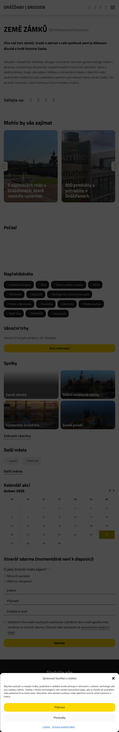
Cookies (46, 727)
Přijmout (59, 707)
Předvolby (59, 717)
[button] (113, 678)
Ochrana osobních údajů (63, 727)
